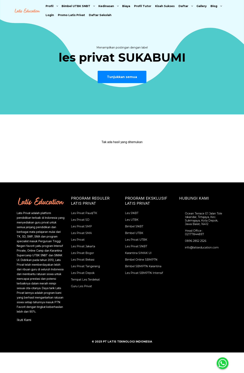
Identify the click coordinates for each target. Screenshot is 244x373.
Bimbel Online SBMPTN (141, 259)
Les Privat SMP (81, 226)
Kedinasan (106, 6)
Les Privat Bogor (82, 253)
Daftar (183, 6)
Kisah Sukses (165, 6)
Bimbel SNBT (134, 226)
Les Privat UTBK (136, 239)
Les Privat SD (80, 219)
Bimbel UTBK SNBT (76, 6)
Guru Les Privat (81, 286)
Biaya (126, 6)
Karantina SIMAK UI (138, 253)
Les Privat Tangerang (85, 266)
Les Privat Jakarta (83, 246)
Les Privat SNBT (136, 246)
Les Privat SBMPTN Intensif (144, 273)
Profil (49, 6)
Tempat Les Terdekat (85, 279)
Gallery (201, 6)
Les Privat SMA (81, 233)
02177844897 (194, 234)
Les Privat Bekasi (82, 259)
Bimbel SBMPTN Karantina (143, 266)
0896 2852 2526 (195, 241)
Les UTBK (131, 219)
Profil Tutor (142, 6)
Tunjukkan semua (122, 77)
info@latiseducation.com (202, 247)
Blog (213, 6)
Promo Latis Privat (71, 15)
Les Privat (78, 239)
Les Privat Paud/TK (84, 213)
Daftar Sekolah (100, 15)
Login (50, 15)
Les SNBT (131, 213)
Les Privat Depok (83, 273)
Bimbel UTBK (134, 233)
